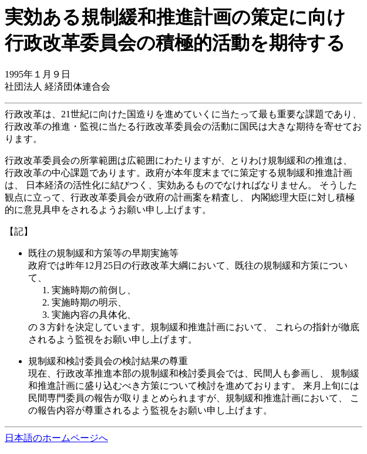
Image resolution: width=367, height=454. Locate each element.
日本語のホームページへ (56, 438)
